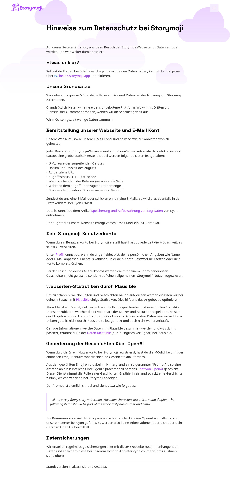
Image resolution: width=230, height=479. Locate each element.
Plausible (82, 299)
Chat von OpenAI (150, 369)
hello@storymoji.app (74, 76)
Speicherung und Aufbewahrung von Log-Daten (127, 210)
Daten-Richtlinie (99, 333)
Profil (60, 254)
